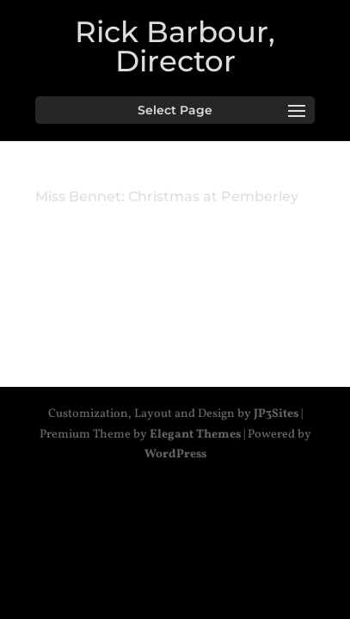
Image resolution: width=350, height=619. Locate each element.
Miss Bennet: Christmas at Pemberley (166, 196)
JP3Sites (276, 414)
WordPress (175, 454)
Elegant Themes (195, 434)
